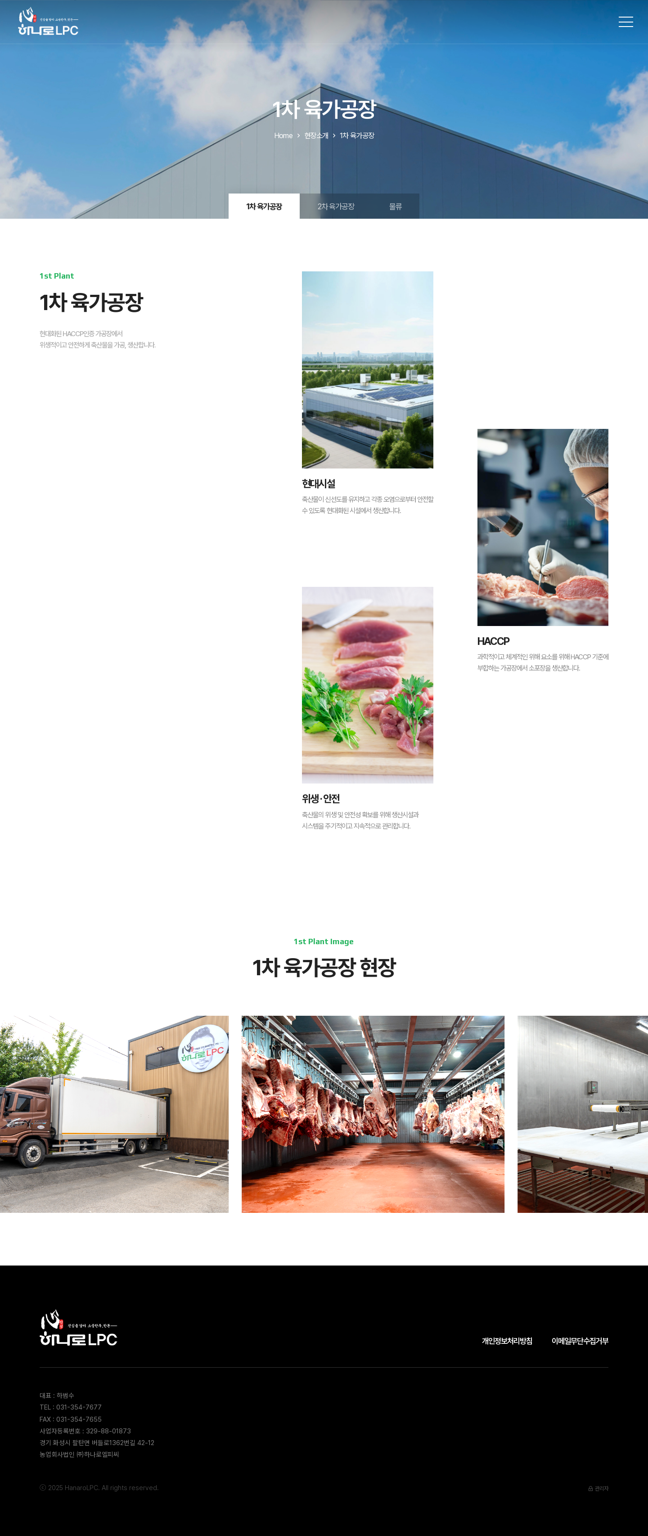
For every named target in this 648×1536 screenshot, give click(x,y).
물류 (395, 206)
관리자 (598, 1488)
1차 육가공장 (264, 206)
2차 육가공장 (335, 206)
